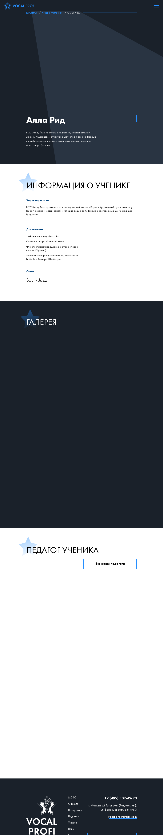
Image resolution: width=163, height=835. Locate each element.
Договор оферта (82, 799)
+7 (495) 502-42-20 (121, 748)
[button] (112, 788)
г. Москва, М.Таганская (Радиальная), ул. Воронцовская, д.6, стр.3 (113, 757)
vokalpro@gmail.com (122, 767)
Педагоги (73, 766)
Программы (75, 760)
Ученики (73, 772)
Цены (71, 779)
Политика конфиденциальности (82, 804)
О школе (73, 754)
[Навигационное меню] (156, 6)
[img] (108, 774)
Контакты (73, 791)
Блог (71, 785)
